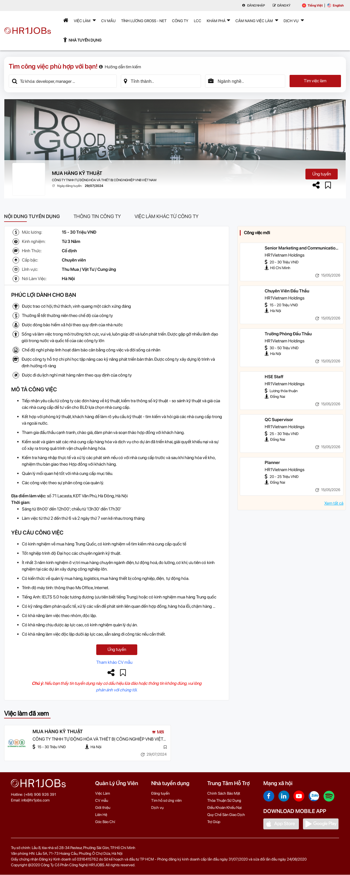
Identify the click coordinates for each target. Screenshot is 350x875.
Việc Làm (85, 20)
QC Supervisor (279, 419)
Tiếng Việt (312, 5)
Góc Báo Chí (105, 822)
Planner (272, 462)
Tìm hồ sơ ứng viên (166, 800)
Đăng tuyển (160, 793)
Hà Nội (68, 278)
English (335, 5)
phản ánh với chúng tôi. (116, 690)
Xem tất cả (333, 503)
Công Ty (180, 21)
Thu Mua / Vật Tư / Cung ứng (89, 269)
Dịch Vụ (294, 20)
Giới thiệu (102, 808)
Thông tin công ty (97, 216)
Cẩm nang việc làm (256, 20)
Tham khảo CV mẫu (114, 662)
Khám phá (218, 20)
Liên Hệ (101, 815)
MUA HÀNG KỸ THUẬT (77, 173)
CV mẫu (108, 21)
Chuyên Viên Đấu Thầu (287, 290)
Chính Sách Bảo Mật (223, 793)
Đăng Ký (281, 5)
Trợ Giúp (213, 822)
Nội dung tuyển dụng (32, 216)
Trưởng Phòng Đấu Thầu (288, 333)
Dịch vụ (157, 808)
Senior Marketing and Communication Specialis (301, 248)
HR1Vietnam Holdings (284, 255)
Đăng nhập (253, 5)
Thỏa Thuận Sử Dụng (224, 800)
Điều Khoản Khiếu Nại (224, 808)
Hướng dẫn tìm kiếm (120, 66)
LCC (197, 21)
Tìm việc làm (315, 81)
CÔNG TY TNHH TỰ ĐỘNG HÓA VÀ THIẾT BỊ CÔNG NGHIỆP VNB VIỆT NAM (104, 180)
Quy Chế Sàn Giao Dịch (226, 815)
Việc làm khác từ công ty (167, 216)
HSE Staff (274, 376)
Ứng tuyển (321, 174)
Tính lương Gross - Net (144, 21)
